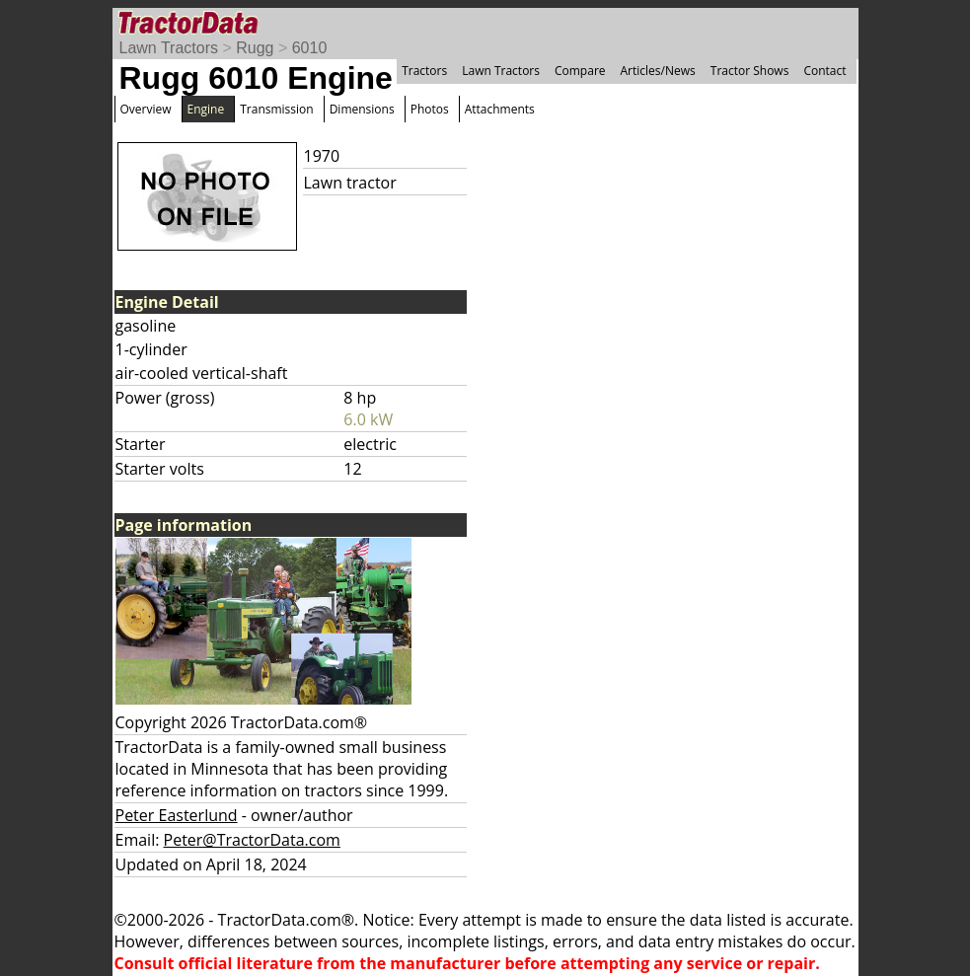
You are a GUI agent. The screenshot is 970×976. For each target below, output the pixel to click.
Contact (824, 70)
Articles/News (658, 70)
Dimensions (362, 109)
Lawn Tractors (168, 47)
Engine (206, 109)
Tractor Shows (749, 70)
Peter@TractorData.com (252, 840)
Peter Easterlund (176, 815)
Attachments (500, 109)
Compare (580, 70)
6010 (310, 47)
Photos (429, 109)
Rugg (254, 47)
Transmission (276, 109)
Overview (146, 109)
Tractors (424, 70)
